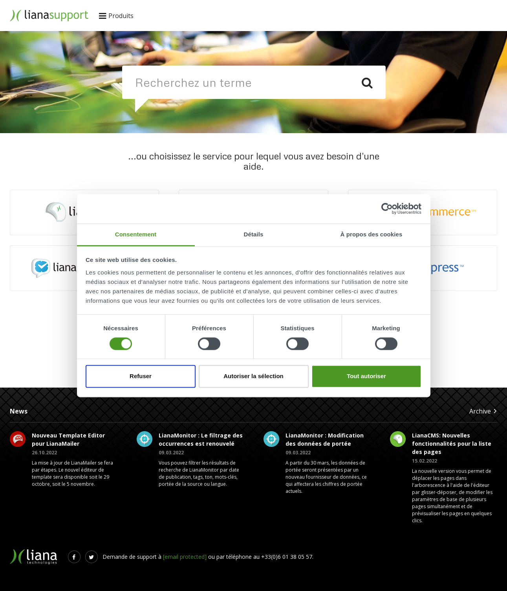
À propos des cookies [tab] (371, 234)
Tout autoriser (366, 376)
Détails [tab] (254, 234)
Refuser (141, 376)
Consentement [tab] (135, 234)
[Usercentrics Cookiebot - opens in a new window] (387, 208)
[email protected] (185, 556)
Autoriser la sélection (253, 376)
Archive (483, 410)
